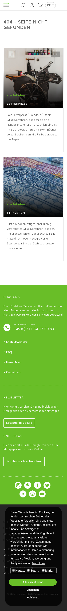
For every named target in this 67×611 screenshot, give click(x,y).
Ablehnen (32, 597)
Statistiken (34, 570)
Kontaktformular (16, 342)
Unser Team (13, 362)
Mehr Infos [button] (38, 563)
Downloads (13, 372)
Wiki (55, 54)
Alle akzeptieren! (33, 582)
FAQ (9, 352)
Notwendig (19, 570)
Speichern (33, 589)
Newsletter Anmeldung (19, 423)
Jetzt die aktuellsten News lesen (24, 461)
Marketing (49, 570)
